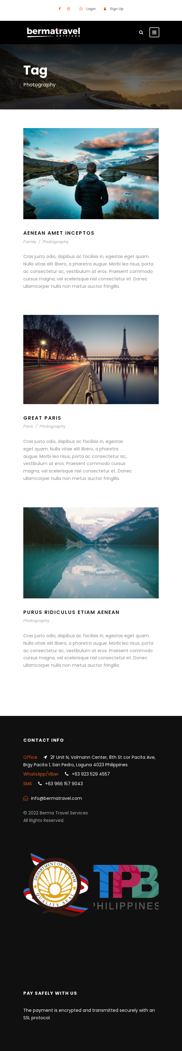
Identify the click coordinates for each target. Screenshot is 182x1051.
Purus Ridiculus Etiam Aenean (71, 612)
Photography (56, 242)
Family (29, 242)
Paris (28, 426)
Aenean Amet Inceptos (59, 233)
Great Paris (42, 418)
